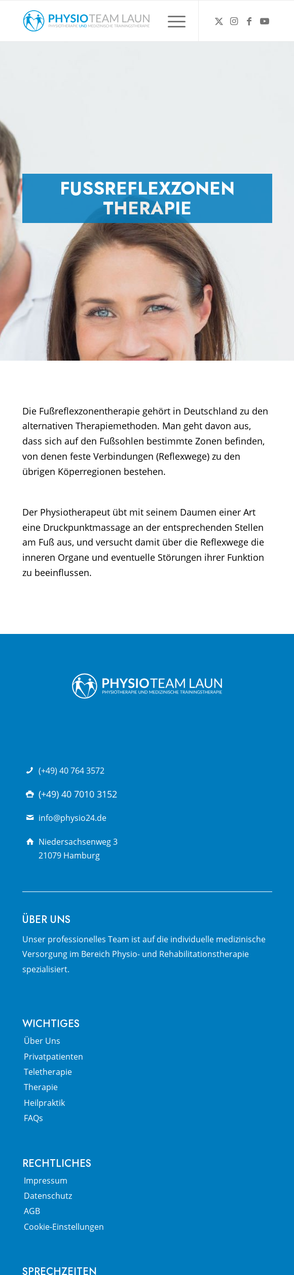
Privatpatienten (53, 1056)
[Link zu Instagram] (234, 21)
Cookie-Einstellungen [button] (64, 1226)
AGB (32, 1211)
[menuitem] (172, 21)
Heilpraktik (44, 1102)
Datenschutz (48, 1195)
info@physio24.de (72, 817)
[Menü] (172, 21)
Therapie (41, 1087)
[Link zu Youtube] (264, 21)
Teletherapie (48, 1071)
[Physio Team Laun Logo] (122, 21)
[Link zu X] (219, 21)
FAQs (33, 1118)
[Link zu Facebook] (249, 21)
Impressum (45, 1180)
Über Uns (42, 1040)
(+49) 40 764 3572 (71, 770)
